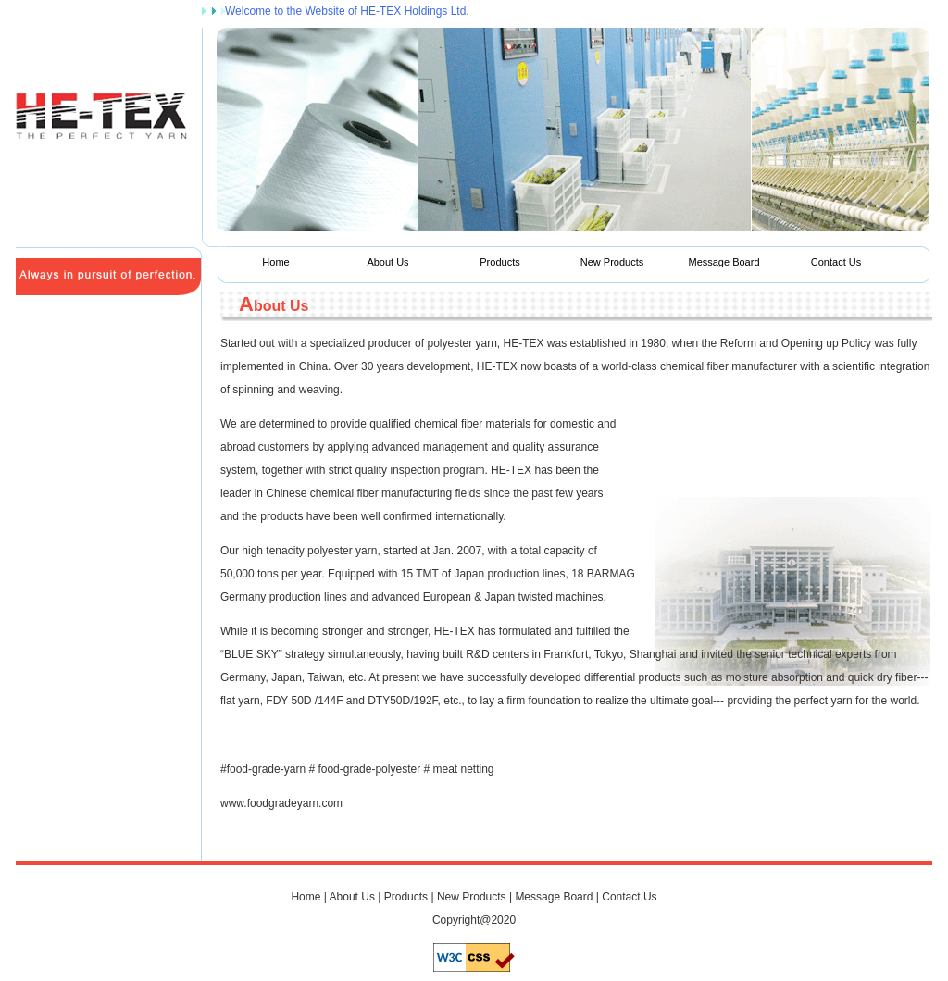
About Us (387, 261)
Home (275, 261)
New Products (611, 261)
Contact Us (836, 261)
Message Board (723, 261)
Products (499, 261)
